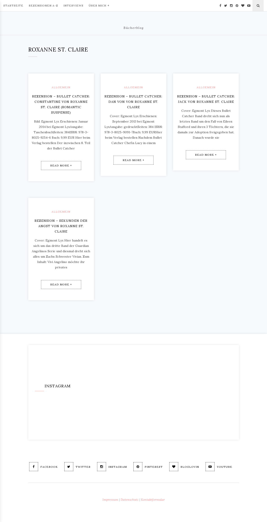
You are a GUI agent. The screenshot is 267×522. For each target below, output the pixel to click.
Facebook (43, 466)
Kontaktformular (153, 500)
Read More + (61, 165)
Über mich (99, 5)
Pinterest (148, 466)
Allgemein (61, 87)
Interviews (73, 5)
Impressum (110, 500)
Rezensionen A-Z (43, 5)
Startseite (13, 5)
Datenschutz (130, 500)
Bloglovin (184, 466)
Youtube (219, 466)
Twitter (77, 466)
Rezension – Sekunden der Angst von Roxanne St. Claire (61, 226)
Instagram (112, 466)
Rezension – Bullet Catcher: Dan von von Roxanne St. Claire (133, 101)
